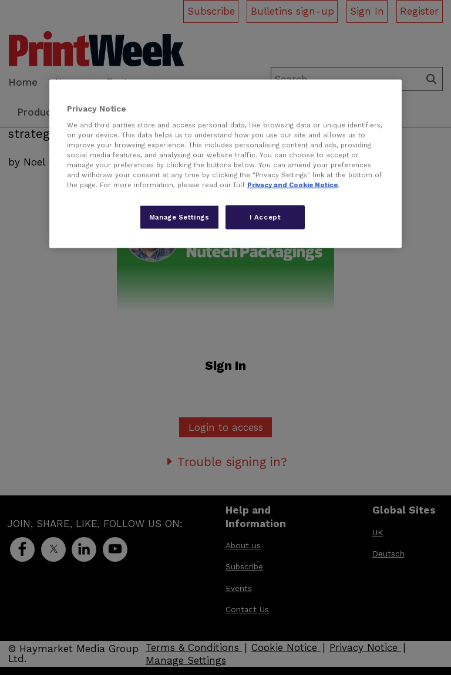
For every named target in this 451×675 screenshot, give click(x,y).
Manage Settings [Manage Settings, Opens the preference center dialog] (179, 216)
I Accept (265, 216)
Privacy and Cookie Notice (292, 185)
